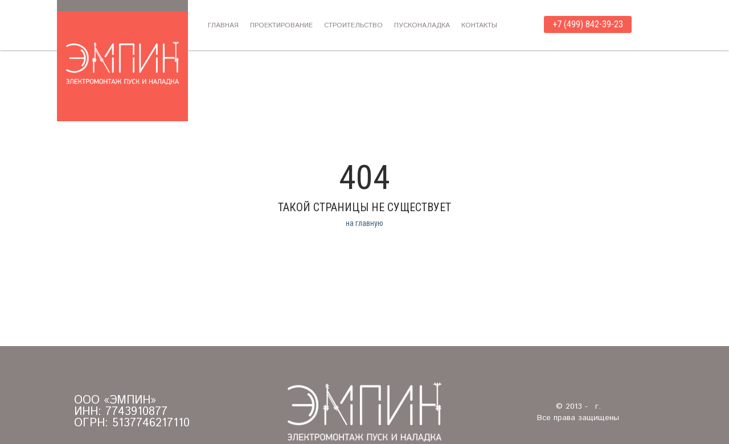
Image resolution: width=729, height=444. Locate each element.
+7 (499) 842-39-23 (587, 24)
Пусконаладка (422, 25)
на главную (364, 223)
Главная (223, 25)
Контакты (479, 25)
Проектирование (281, 25)
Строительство (353, 25)
